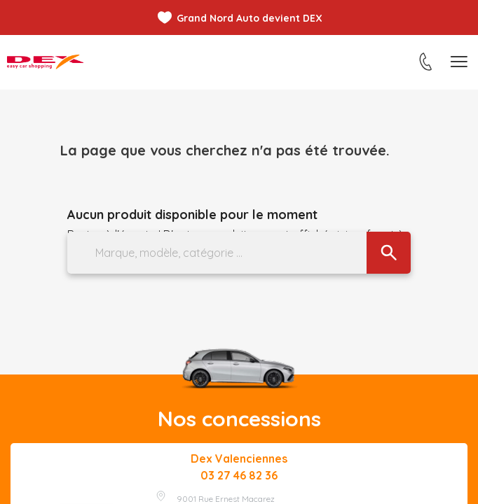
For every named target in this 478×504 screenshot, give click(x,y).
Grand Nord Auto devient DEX (249, 18)
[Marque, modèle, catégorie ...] (239, 253)
